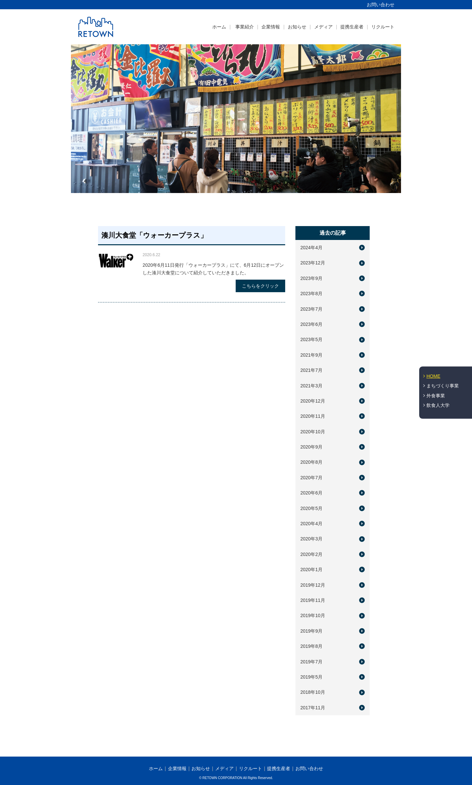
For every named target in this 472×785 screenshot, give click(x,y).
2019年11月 (312, 600)
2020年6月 (311, 492)
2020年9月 (311, 447)
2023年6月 (311, 324)
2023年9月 (311, 278)
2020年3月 (311, 538)
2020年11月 (312, 416)
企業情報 (270, 26)
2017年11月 (312, 707)
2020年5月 (311, 508)
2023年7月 (311, 309)
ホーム (219, 26)
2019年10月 (312, 615)
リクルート (382, 26)
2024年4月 (311, 247)
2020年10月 (312, 431)
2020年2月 (311, 554)
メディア (323, 26)
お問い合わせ (380, 4)
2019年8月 (311, 646)
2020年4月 (311, 523)
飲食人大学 (438, 405)
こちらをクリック (260, 286)
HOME (433, 375)
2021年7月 (311, 370)
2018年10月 (312, 692)
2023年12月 (312, 262)
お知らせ (297, 26)
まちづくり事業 (442, 385)
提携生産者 (351, 26)
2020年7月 (311, 477)
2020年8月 (311, 462)
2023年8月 (311, 293)
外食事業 (435, 395)
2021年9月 (311, 355)
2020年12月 (312, 401)
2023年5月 (311, 339)
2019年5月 (311, 677)
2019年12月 (312, 585)
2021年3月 (311, 385)
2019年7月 (311, 661)
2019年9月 (311, 631)
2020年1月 (311, 569)
